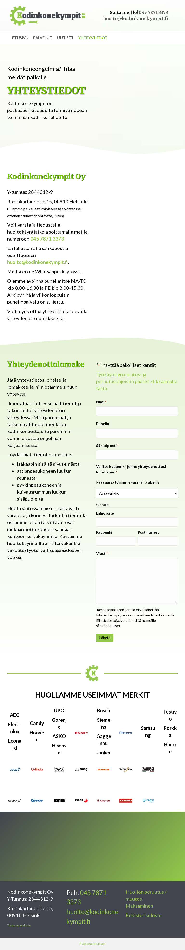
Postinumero (148, 532)
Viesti (102, 553)
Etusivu (20, 37)
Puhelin (102, 423)
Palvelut (42, 37)
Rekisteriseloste (144, 915)
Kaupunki (104, 532)
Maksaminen (139, 906)
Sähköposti (107, 445)
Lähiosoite (105, 513)
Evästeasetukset (93, 944)
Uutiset (65, 37)
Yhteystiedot (92, 37)
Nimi (101, 402)
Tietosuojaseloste (19, 925)
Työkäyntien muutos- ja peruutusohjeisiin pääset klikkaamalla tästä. (136, 381)
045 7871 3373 (153, 12)
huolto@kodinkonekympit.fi (135, 18)
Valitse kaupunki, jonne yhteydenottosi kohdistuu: (131, 469)
